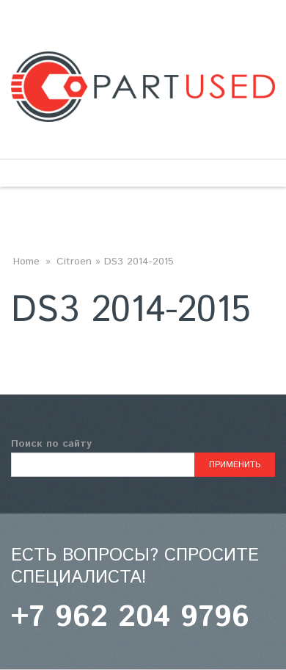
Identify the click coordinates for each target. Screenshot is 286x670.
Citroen (74, 261)
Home (26, 261)
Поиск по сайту (51, 443)
